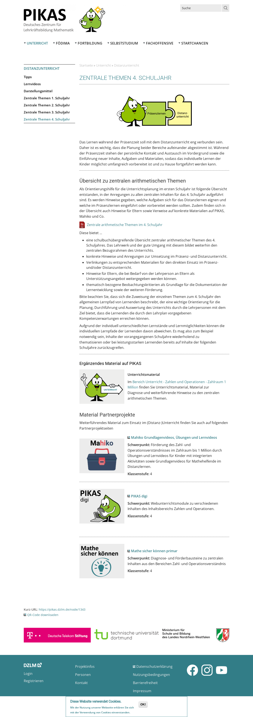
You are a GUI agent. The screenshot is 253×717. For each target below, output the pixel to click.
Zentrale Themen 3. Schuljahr (47, 112)
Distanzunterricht (42, 68)
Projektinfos (85, 666)
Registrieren (33, 680)
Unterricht (37, 43)
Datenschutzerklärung (154, 666)
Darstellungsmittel (38, 91)
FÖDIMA (63, 43)
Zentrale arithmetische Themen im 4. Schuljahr (124, 224)
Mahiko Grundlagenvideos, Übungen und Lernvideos (174, 437)
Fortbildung (90, 43)
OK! (143, 704)
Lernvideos (32, 84)
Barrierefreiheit (145, 682)
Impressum (142, 691)
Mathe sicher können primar (154, 551)
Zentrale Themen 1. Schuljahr (47, 98)
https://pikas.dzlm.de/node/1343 (62, 609)
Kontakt (81, 682)
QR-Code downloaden (42, 615)
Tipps (28, 77)
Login (28, 673)
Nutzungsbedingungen (151, 674)
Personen (83, 674)
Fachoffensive (159, 43)
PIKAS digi (139, 496)
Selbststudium (124, 43)
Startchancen (194, 43)
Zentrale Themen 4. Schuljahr (47, 119)
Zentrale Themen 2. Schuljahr (47, 105)
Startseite (86, 65)
